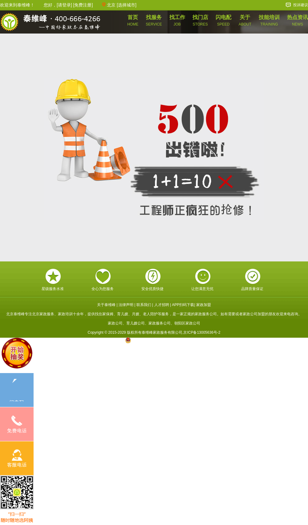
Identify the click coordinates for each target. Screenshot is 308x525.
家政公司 (115, 323)
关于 (245, 20)
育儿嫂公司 (135, 323)
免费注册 (82, 4)
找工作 (177, 20)
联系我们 (143, 305)
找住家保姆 (104, 314)
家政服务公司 (159, 323)
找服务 (154, 20)
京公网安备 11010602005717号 (154, 340)
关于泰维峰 (106, 305)
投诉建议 (300, 5)
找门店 (200, 20)
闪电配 (223, 20)
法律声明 (126, 305)
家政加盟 (203, 305)
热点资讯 (297, 20)
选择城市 (126, 4)
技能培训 (269, 20)
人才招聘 (161, 305)
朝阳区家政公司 (187, 323)
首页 (132, 20)
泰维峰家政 (50, 23)
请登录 (64, 4)
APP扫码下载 (183, 305)
